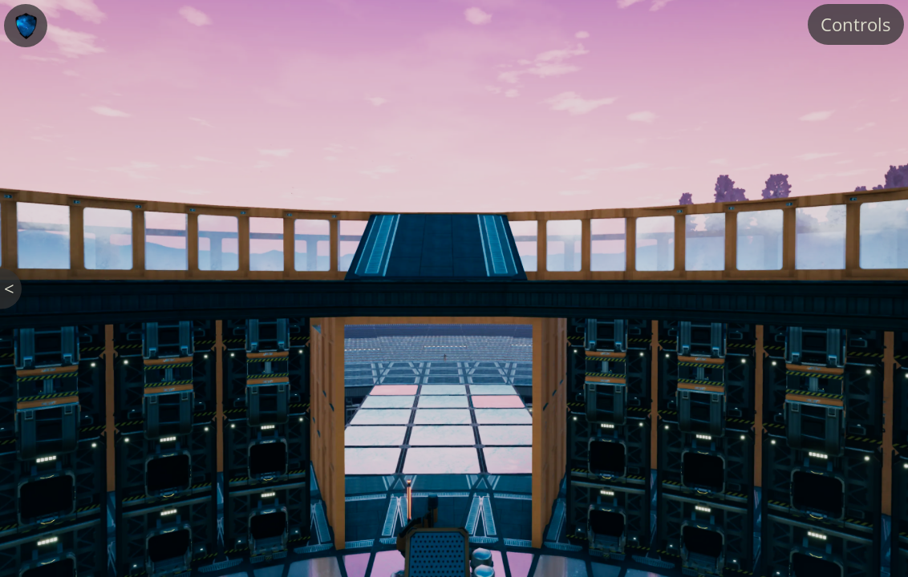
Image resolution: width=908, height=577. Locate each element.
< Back (13, 289)
